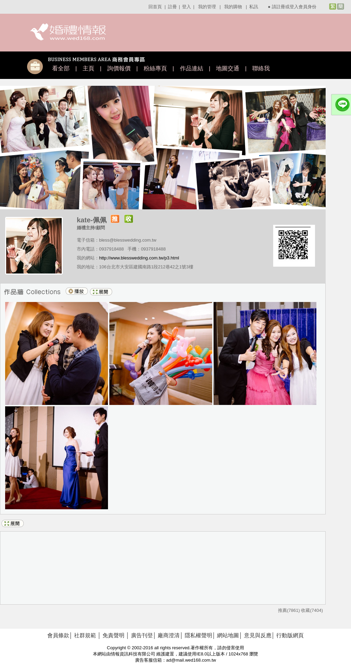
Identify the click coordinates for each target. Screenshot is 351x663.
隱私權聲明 (198, 635)
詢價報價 (119, 68)
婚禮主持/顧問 (91, 227)
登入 (186, 6)
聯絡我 (261, 68)
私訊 (253, 6)
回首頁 (155, 6)
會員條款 (58, 635)
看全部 (61, 68)
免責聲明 (113, 635)
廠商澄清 (169, 635)
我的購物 (233, 6)
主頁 (88, 68)
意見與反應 (257, 635)
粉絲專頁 (155, 68)
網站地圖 (228, 635)
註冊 (172, 6)
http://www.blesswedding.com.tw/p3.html (139, 257)
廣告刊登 (142, 635)
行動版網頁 (290, 635)
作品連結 (191, 68)
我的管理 (207, 6)
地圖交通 (227, 68)
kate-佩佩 (92, 220)
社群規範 (85, 635)
